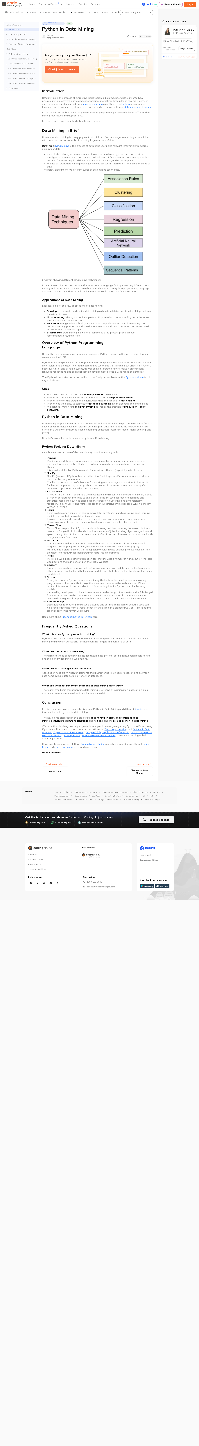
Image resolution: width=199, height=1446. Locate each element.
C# (144, 796)
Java (56, 792)
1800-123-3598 (94, 881)
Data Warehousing (131, 799)
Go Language (132, 796)
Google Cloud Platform (108, 799)
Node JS (156, 792)
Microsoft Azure (86, 799)
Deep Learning (81, 796)
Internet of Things (152, 799)
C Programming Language (86, 792)
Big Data (96, 796)
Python (67, 792)
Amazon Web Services (64, 799)
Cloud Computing (140, 792)
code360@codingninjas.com (101, 886)
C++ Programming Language (115, 792)
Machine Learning (62, 796)
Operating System (113, 796)
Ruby (152, 796)
